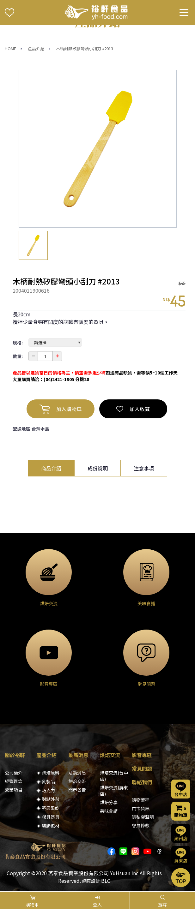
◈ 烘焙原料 (47, 772)
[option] (97, 148)
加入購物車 (61, 409)
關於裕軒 (15, 755)
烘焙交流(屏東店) (114, 790)
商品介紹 (51, 468)
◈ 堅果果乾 (47, 808)
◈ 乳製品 (45, 781)
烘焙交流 (77, 781)
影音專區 (142, 755)
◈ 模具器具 (47, 817)
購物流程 (140, 800)
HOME (10, 48)
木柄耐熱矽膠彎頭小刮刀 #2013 (84, 48)
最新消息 (78, 755)
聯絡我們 (142, 782)
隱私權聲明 (143, 817)
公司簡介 (13, 772)
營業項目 (13, 789)
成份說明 (98, 468)
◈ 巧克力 (45, 790)
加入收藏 (133, 409)
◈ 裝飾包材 (47, 825)
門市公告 (77, 789)
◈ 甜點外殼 (47, 799)
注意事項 (144, 468)
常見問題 (142, 768)
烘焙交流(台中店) (114, 775)
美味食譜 (109, 811)
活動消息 (77, 772)
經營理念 (13, 781)
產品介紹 (36, 48)
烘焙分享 (109, 802)
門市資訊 (140, 808)
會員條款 (140, 825)
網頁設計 (91, 881)
